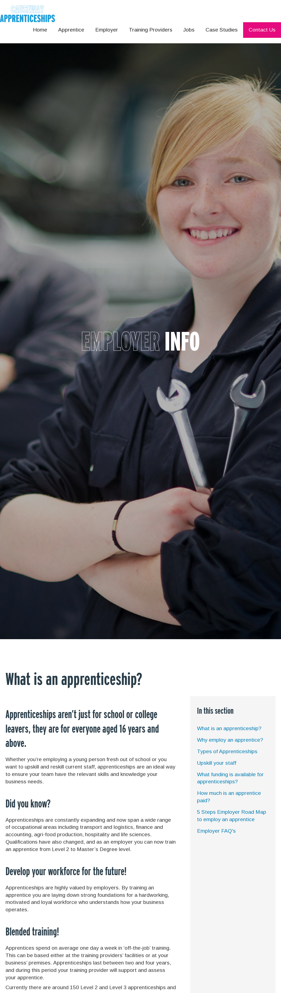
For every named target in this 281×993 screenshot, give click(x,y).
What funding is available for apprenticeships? (230, 778)
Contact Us (262, 30)
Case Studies (222, 30)
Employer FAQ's (216, 831)
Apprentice (71, 30)
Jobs (189, 30)
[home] (27, 13)
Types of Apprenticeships (227, 751)
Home (40, 30)
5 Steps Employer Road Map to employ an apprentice (231, 815)
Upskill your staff (216, 763)
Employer (106, 30)
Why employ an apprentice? (230, 740)
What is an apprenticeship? (229, 728)
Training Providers (150, 30)
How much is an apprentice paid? (229, 796)
